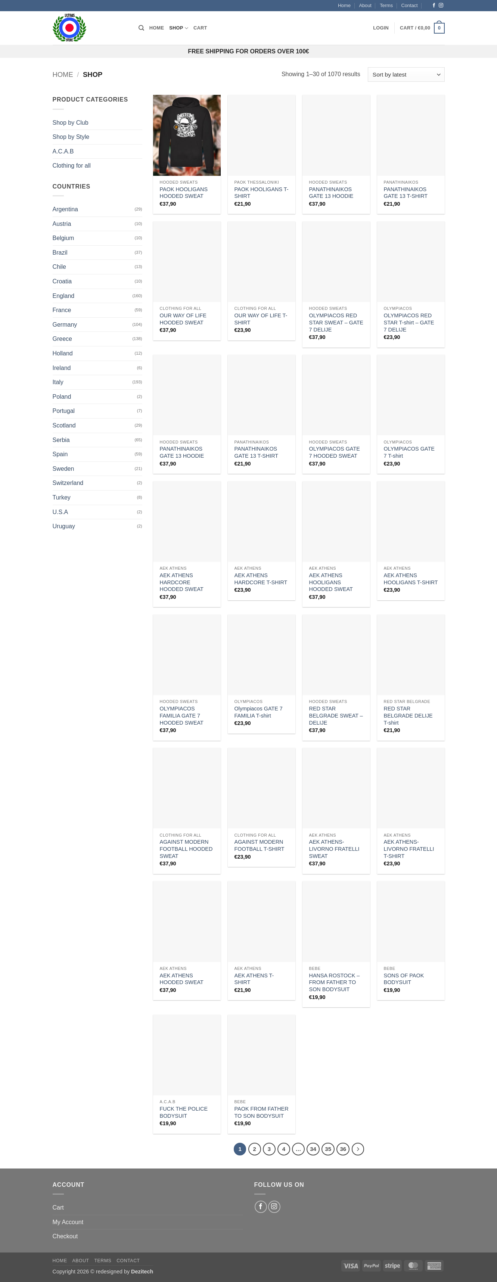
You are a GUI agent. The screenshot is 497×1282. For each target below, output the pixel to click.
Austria (62, 224)
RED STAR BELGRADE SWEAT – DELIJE (336, 715)
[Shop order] (406, 74)
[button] (381, 28)
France (62, 310)
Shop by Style (71, 137)
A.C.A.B (63, 151)
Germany (65, 324)
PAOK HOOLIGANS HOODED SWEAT (184, 192)
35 (328, 1149)
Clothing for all (72, 165)
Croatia (62, 281)
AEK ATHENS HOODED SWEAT (182, 979)
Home (344, 5)
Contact (409, 5)
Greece (62, 339)
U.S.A (60, 512)
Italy (58, 382)
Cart (200, 28)
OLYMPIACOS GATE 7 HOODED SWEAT (334, 452)
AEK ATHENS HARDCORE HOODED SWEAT (182, 582)
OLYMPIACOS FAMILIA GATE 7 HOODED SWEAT (182, 715)
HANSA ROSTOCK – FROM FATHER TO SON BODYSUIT (334, 982)
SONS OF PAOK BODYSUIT (404, 979)
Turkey (62, 497)
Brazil (60, 252)
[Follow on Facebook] (434, 5)
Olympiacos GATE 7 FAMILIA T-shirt (258, 712)
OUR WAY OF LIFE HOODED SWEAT (183, 319)
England (64, 296)
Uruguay (64, 526)
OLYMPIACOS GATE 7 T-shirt (409, 452)
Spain (60, 454)
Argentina (65, 209)
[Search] (141, 28)
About (365, 5)
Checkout (65, 1236)
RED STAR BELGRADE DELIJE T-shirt (408, 715)
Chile (59, 267)
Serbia (61, 440)
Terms (386, 5)
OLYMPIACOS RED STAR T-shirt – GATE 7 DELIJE (409, 322)
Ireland (62, 368)
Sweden (63, 469)
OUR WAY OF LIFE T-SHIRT (261, 319)
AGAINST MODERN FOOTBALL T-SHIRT (259, 845)
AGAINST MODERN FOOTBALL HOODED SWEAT (186, 849)
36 (343, 1149)
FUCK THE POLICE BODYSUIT (184, 1112)
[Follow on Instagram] (441, 5)
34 (313, 1149)
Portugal (64, 411)
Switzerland (68, 483)
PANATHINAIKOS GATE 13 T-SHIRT (406, 192)
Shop (178, 28)
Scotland (64, 425)
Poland (62, 396)
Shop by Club (70, 122)
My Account (68, 1222)
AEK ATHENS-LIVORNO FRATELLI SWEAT (334, 849)
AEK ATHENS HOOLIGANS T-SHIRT (411, 578)
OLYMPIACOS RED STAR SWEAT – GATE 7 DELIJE (336, 322)
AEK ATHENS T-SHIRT (254, 979)
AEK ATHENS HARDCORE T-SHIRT (261, 578)
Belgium (63, 238)
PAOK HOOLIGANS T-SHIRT (261, 192)
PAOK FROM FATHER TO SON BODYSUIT (261, 1112)
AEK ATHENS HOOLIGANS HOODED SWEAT (331, 582)
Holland (63, 353)
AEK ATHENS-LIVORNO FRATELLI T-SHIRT (409, 849)
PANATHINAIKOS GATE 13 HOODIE (331, 192)
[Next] (358, 1149)
